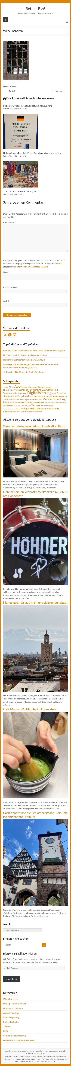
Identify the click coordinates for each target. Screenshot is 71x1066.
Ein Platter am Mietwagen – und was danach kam (25, 355)
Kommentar (9, 222)
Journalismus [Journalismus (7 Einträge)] (9, 399)
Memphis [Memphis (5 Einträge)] (38, 400)
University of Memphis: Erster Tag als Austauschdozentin (32, 153)
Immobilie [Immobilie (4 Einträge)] (48, 396)
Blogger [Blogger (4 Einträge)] (44, 387)
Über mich (8, 1057)
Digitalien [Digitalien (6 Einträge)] (22, 393)
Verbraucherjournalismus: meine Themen (51, 1057)
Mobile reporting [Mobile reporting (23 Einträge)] (53, 399)
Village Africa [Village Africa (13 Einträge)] (28, 408)
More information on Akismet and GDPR (29, 266)
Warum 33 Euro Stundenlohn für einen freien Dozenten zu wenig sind (34, 350)
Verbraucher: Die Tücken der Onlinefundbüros (23, 372)
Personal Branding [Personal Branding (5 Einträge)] (22, 402)
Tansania (7, 1026)
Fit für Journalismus (48, 1059)
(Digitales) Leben (10, 999)
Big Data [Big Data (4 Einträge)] (24, 387)
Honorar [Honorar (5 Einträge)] (41, 396)
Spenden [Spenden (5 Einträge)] (17, 406)
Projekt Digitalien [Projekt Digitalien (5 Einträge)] (37, 402)
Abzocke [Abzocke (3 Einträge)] (5, 387)
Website (7, 301)
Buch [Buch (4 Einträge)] (49, 387)
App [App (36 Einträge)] (17, 386)
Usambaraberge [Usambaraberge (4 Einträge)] (47, 406)
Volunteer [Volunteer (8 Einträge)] (41, 408)
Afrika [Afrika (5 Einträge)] (11, 387)
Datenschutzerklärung (42, 1061)
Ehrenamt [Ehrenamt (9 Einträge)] (61, 393)
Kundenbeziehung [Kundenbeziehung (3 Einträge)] (21, 400)
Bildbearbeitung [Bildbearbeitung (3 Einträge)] (32, 387)
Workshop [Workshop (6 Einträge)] (37, 411)
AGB (53, 1061)
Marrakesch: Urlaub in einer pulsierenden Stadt (35, 602)
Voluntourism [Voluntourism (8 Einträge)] (9, 411)
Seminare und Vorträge (13, 1059)
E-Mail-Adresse (10, 287)
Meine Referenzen (28, 1059)
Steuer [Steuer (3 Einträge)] (23, 406)
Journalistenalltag (11, 1013)
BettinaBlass (8, 109)
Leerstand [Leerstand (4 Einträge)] (30, 400)
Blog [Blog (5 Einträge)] (39, 387)
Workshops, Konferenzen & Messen (19, 1040)
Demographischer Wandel (14, 1003)
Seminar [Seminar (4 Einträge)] (47, 403)
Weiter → (60, 91)
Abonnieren (11, 979)
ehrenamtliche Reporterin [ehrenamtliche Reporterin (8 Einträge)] (15, 396)
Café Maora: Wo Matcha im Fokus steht (30, 709)
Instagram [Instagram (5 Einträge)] (57, 396)
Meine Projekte (30, 1057)
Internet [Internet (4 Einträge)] (64, 396)
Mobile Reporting (11, 1017)
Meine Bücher (19, 1057)
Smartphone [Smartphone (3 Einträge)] (62, 402)
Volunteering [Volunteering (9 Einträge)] (53, 408)
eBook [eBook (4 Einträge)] (54, 393)
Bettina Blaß (35, 8)
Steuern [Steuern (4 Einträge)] (28, 406)
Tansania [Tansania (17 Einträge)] (36, 405)
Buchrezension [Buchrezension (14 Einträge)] (11, 389)
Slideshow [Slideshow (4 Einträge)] (54, 403)
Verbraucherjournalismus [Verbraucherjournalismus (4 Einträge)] (12, 409)
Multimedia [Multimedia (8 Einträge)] (8, 402)
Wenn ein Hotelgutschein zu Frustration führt (34, 426)
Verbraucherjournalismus (14, 1035)
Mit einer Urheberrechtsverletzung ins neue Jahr (27, 105)
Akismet (58, 263)
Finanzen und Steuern (13, 1008)
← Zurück (11, 91)
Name (6, 272)
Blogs (38, 1059)
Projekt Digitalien (11, 1022)
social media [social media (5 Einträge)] (8, 406)
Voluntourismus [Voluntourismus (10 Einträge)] (24, 411)
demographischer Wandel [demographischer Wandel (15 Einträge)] (35, 389)
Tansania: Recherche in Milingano (20, 191)
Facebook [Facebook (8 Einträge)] (33, 396)
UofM (5, 1031)
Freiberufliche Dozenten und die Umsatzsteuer (24, 359)
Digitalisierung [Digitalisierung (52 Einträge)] (39, 392)
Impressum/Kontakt (26, 1061)
